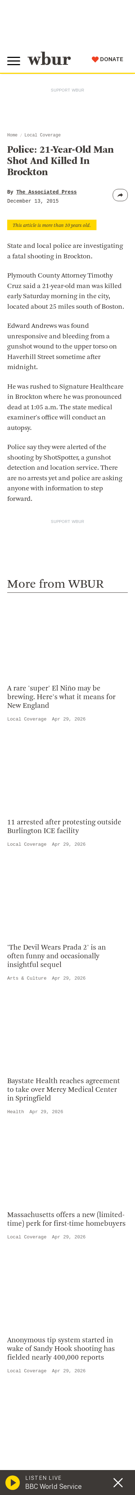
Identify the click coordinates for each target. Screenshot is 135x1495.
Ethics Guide (29, 1055)
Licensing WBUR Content (47, 1067)
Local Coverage (42, 135)
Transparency (31, 1020)
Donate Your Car (34, 1159)
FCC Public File (26, 1438)
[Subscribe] (115, 1347)
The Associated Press (46, 192)
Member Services (36, 1135)
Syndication (23, 1430)
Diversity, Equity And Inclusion (54, 985)
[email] (67, 1347)
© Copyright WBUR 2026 (36, 1423)
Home (12, 135)
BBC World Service (53, 1486)
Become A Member (39, 1147)
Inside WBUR (29, 973)
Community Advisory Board (50, 1009)
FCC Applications (61, 1430)
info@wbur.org (35, 875)
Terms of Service (67, 1462)
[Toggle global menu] (13, 61)
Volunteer (25, 1124)
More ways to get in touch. (55, 917)
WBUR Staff (29, 1043)
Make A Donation (35, 1112)
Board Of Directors (38, 997)
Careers (22, 1032)
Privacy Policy (25, 1462)
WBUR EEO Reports (69, 1438)
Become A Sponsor (38, 1182)
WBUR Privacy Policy (90, 1423)
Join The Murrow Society (46, 1170)
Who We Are (28, 962)
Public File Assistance (34, 1445)
